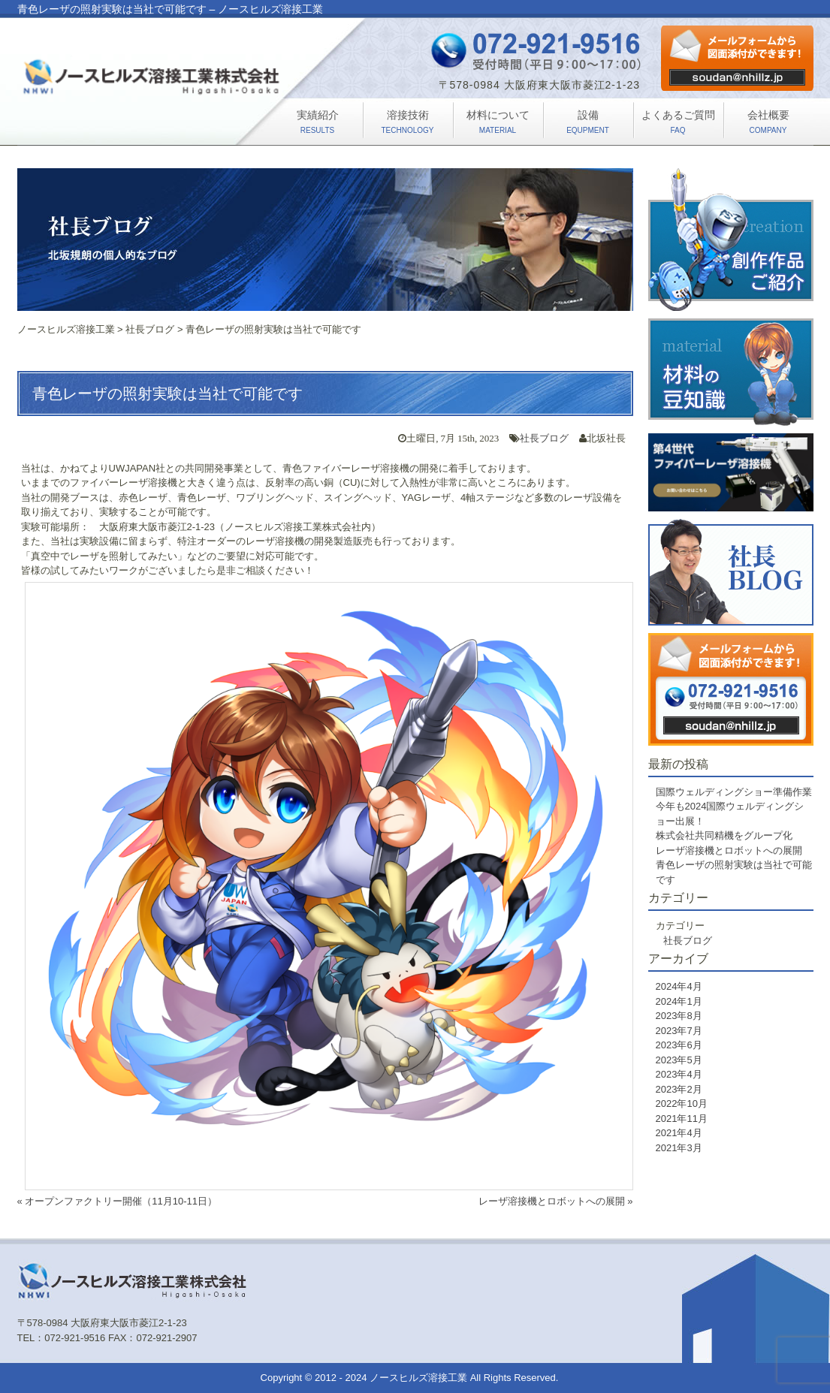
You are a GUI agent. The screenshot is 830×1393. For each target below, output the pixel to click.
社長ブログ (544, 438)
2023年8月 (679, 1015)
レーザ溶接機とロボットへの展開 (729, 850)
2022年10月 (682, 1103)
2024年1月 (679, 1001)
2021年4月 (679, 1132)
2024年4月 (679, 986)
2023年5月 (679, 1060)
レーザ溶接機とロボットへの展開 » (555, 1201)
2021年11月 (682, 1118)
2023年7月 (679, 1030)
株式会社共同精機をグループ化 (724, 835)
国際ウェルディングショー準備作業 (734, 792)
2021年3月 (679, 1147)
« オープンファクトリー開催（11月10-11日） (117, 1201)
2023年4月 (679, 1074)
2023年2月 (679, 1089)
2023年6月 (679, 1045)
